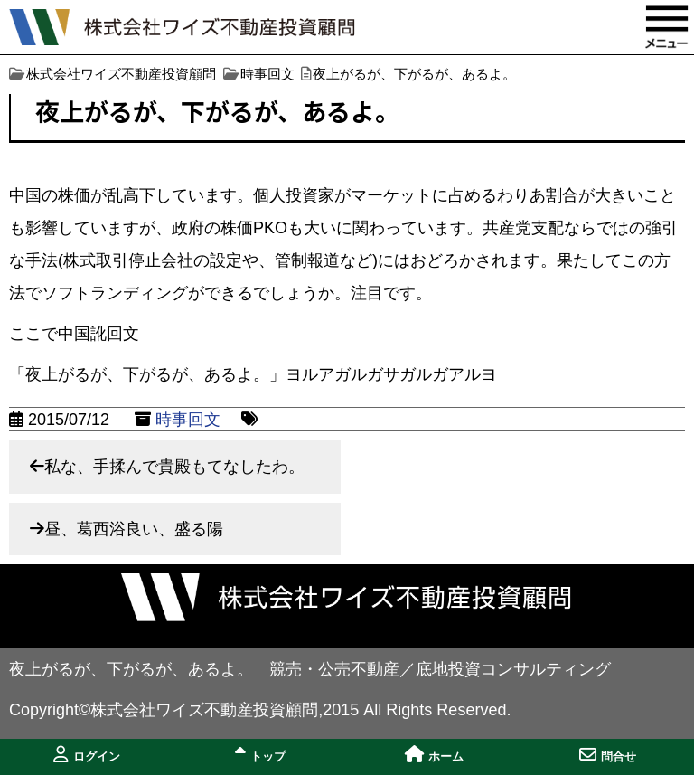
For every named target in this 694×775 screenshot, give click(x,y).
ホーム (434, 754)
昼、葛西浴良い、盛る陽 (133, 529)
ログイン (86, 754)
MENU (667, 27)
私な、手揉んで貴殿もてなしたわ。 (174, 467)
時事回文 (187, 420)
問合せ (607, 754)
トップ (260, 754)
